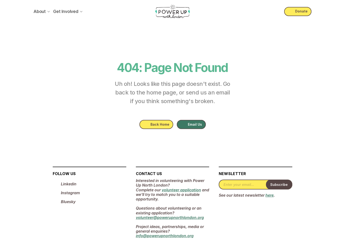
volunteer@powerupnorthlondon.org (170, 217)
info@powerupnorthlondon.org (165, 235)
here (269, 195)
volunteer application (181, 190)
